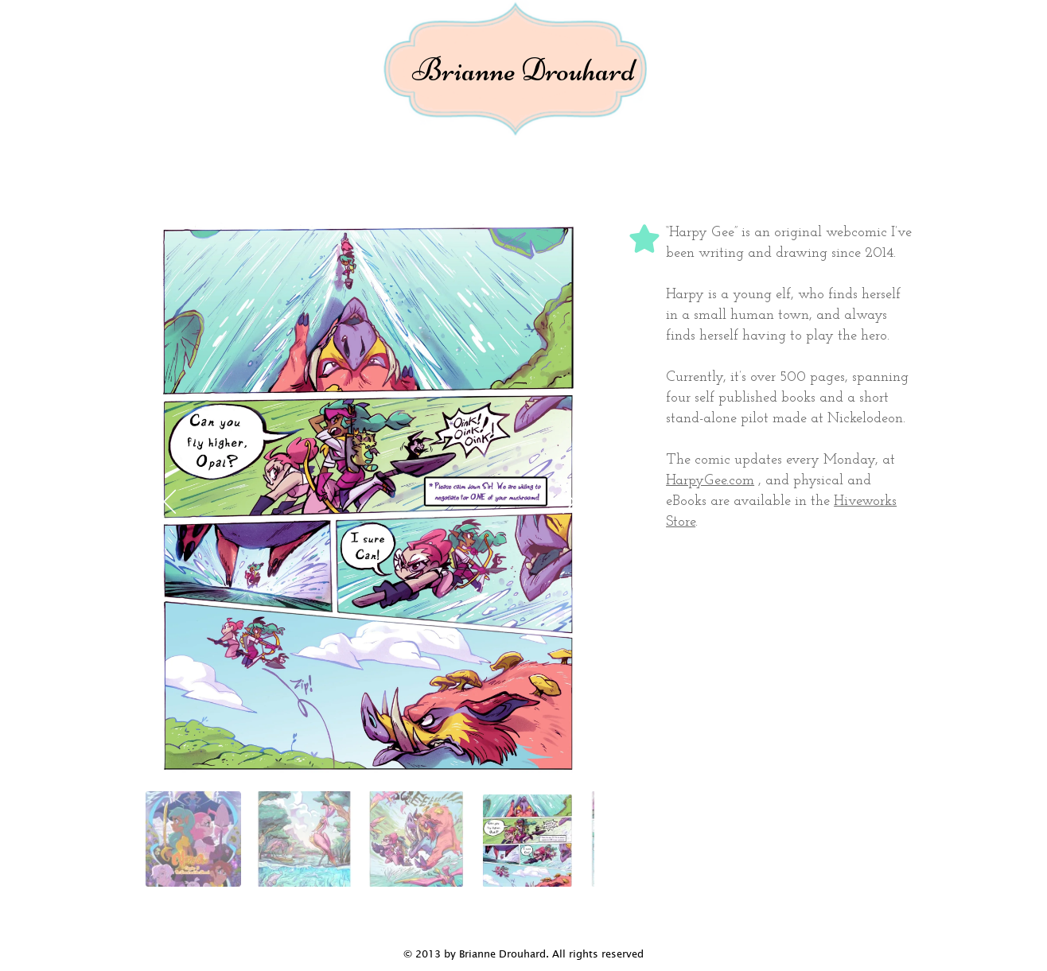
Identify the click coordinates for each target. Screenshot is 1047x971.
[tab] (193, 839)
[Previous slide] (170, 501)
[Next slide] (569, 501)
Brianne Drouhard (523, 70)
